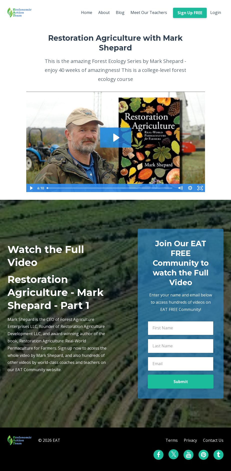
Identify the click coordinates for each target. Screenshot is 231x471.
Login (215, 12)
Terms (172, 440)
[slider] (110, 188)
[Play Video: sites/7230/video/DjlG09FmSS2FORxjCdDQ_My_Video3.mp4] (115, 138)
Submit (181, 381)
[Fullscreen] (200, 188)
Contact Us (213, 440)
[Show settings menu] (190, 188)
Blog (120, 12)
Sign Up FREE (190, 12)
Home (86, 12)
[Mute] (180, 188)
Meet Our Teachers (148, 12)
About (104, 12)
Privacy (190, 440)
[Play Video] (31, 188)
